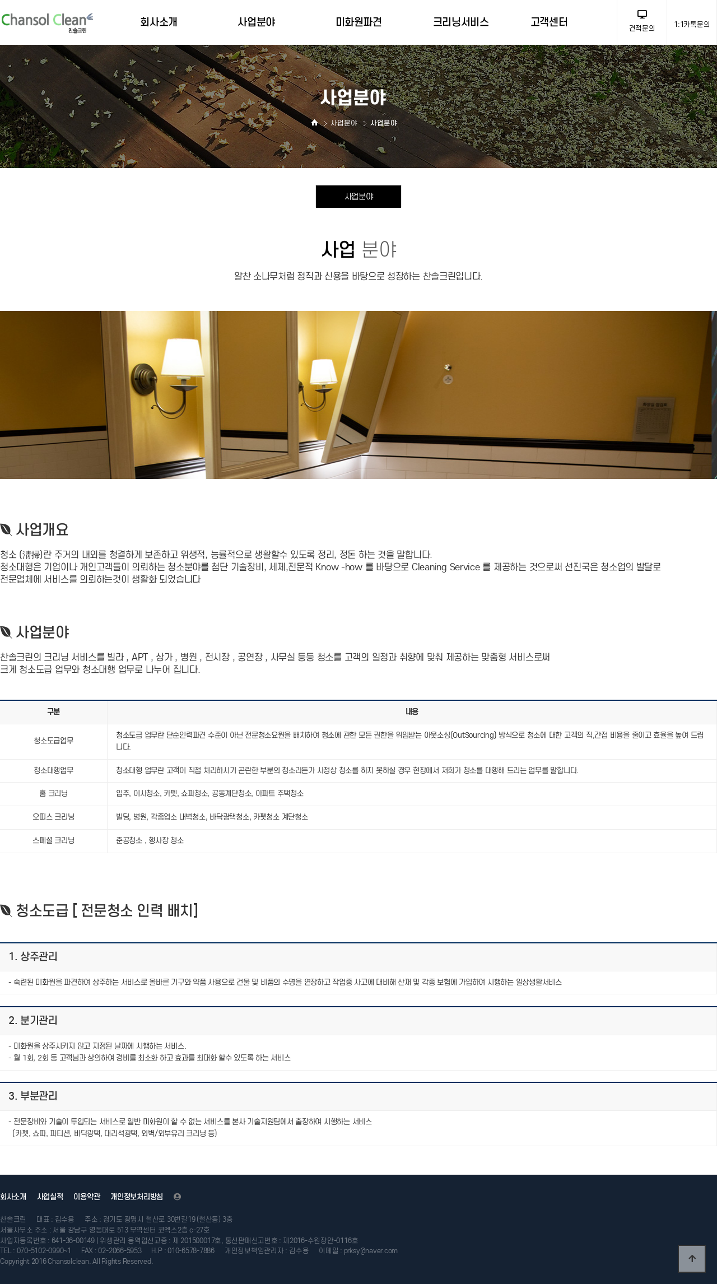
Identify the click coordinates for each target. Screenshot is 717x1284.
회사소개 (13, 1197)
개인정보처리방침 (136, 1197)
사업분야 (358, 196)
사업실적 (50, 1197)
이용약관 (86, 1197)
